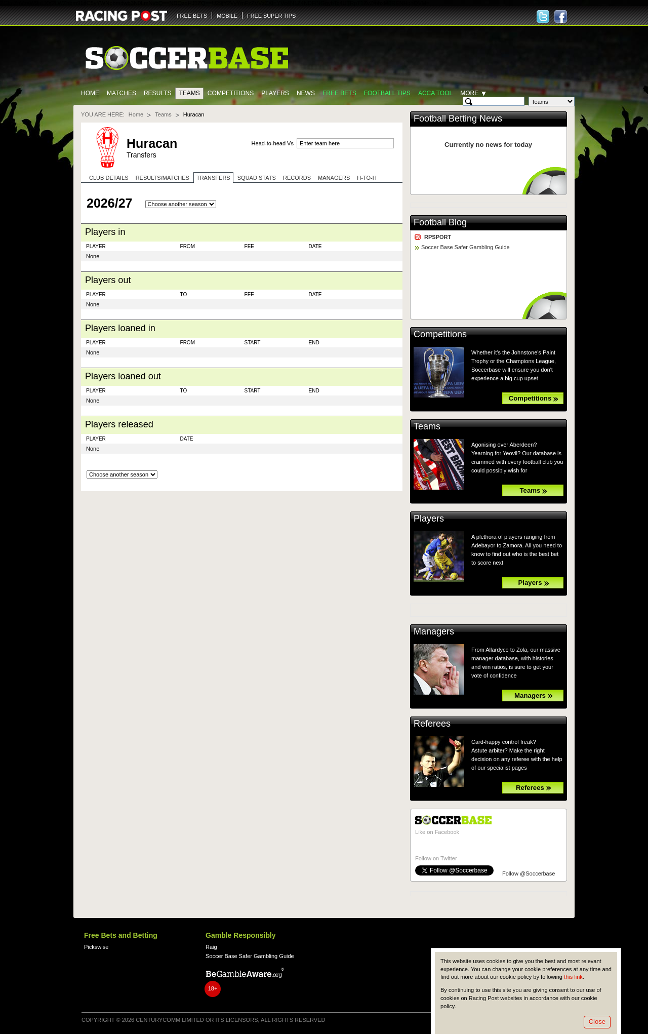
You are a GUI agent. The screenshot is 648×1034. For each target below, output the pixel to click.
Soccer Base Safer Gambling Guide (465, 247)
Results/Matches (162, 178)
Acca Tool (435, 93)
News (306, 93)
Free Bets (339, 93)
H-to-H (366, 178)
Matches (121, 93)
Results (158, 93)
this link (573, 977)
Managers (334, 178)
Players (275, 93)
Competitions (231, 93)
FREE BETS (192, 16)
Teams (189, 93)
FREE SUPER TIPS (271, 16)
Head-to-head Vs (273, 143)
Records (297, 178)
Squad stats (256, 178)
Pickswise (96, 947)
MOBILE (227, 16)
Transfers (213, 178)
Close (597, 1021)
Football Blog (440, 222)
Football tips (387, 93)
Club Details (109, 178)
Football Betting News (458, 118)
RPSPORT (437, 237)
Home (90, 93)
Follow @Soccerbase (528, 873)
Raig (211, 947)
